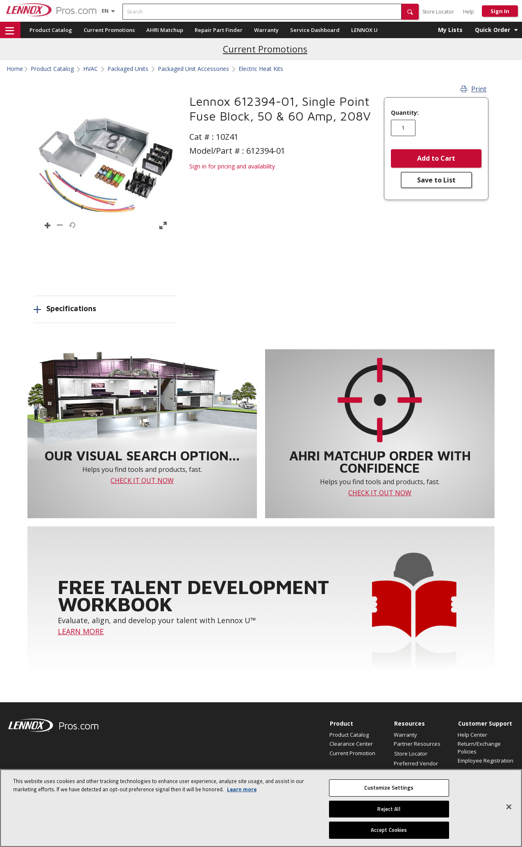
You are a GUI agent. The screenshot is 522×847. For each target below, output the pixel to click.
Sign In (499, 11)
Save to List (436, 179)
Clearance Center (351, 743)
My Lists (450, 30)
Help (468, 11)
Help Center (472, 734)
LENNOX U (364, 30)
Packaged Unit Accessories (193, 69)
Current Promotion (352, 753)
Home (15, 69)
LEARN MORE (81, 631)
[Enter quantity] (403, 128)
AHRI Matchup (164, 30)
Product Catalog (51, 30)
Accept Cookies (389, 830)
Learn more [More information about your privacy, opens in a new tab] (241, 789)
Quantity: (405, 112)
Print (473, 88)
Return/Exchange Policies (479, 747)
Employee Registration (485, 760)
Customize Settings (388, 787)
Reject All (388, 809)
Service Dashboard (315, 30)
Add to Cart (436, 158)
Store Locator (438, 11)
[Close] (509, 807)
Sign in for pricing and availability (232, 166)
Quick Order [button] (492, 30)
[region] (261, 808)
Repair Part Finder (219, 30)
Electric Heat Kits (260, 69)
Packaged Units (127, 69)
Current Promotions (109, 30)
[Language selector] (105, 10)
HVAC (90, 69)
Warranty (266, 30)
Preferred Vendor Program (416, 767)
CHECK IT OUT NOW (142, 480)
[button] (410, 12)
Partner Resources (417, 743)
